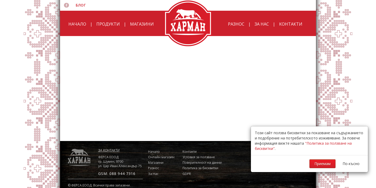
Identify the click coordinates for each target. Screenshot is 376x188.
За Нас (262, 24)
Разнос (236, 24)
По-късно (351, 163)
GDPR (187, 174)
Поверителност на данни (202, 162)
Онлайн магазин (161, 157)
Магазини (142, 24)
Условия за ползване (199, 157)
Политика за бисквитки (200, 168)
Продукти (108, 24)
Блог (81, 5)
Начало (77, 24)
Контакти (290, 24)
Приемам (322, 163)
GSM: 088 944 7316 (117, 173)
